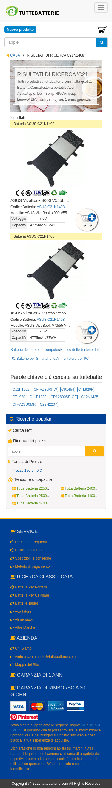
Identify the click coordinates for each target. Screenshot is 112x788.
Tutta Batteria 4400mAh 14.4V (38, 503)
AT (98, 725)
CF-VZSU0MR (24, 404)
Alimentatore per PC (72, 358)
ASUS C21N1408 (51, 207)
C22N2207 (48, 404)
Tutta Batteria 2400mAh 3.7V (86, 488)
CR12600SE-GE (63, 397)
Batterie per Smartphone (36, 358)
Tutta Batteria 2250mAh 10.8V (38, 488)
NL (83, 725)
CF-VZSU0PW (45, 389)
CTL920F (85, 389)
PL (15, 730)
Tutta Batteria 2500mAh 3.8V (37, 496)
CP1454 (67, 389)
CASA (13, 55)
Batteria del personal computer (34, 350)
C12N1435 (89, 397)
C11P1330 (38, 397)
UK (91, 725)
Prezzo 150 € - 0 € (27, 470)
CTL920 (19, 397)
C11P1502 (21, 389)
